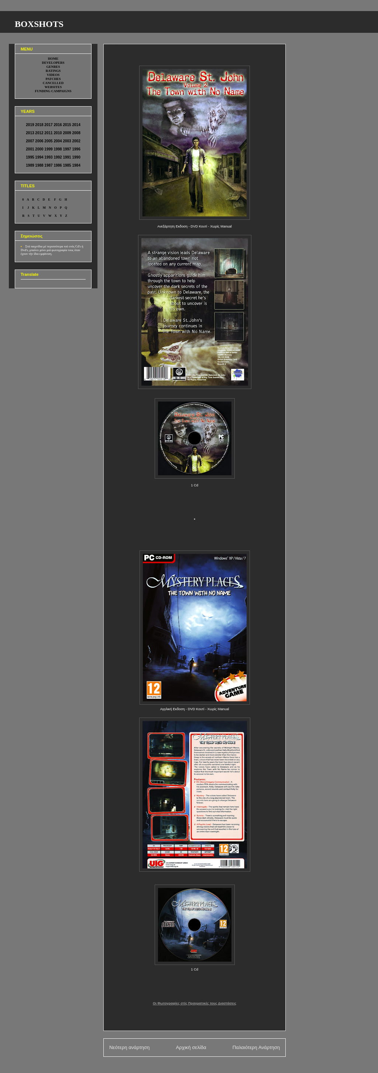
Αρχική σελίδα (191, 1047)
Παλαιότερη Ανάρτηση (256, 1047)
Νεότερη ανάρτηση (129, 1047)
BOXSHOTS (39, 24)
